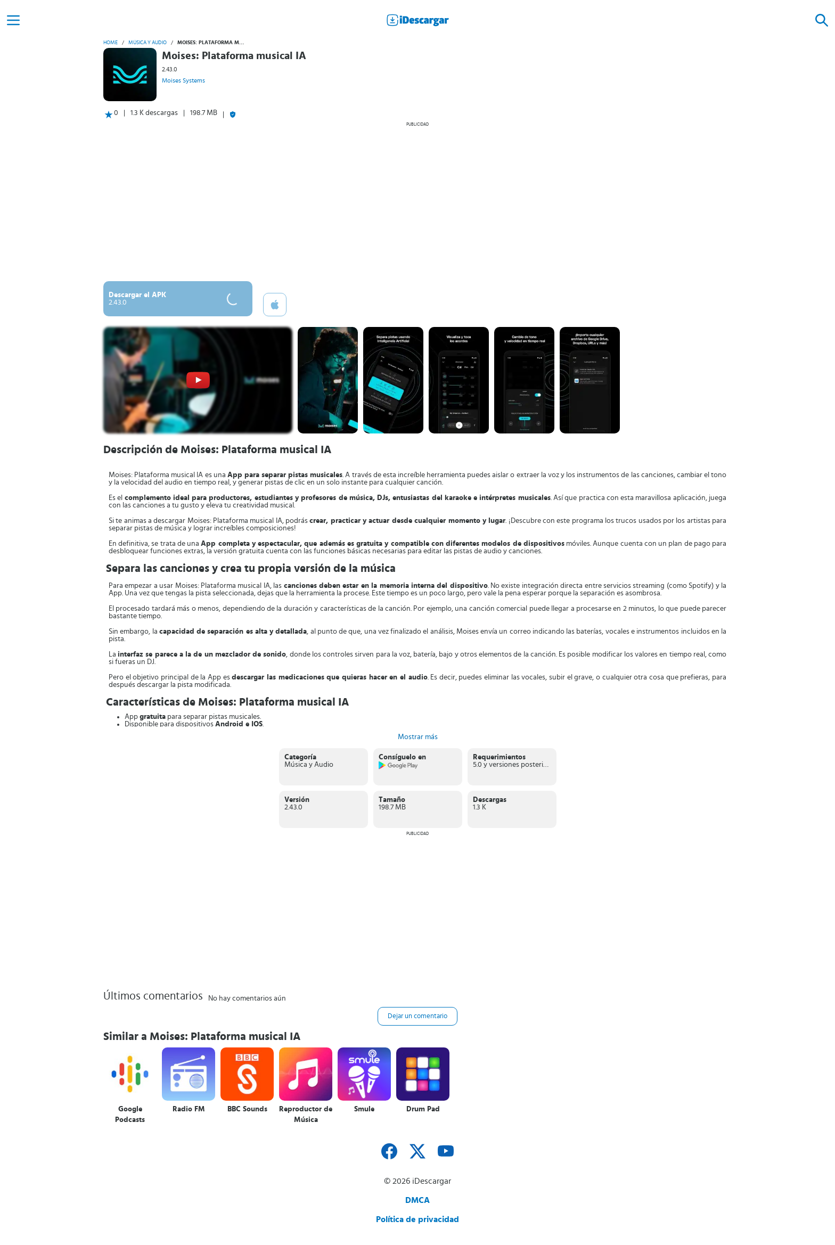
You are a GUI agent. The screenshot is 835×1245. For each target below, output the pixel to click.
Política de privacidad (417, 1219)
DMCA (417, 1200)
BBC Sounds (247, 1109)
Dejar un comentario (417, 1016)
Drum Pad (423, 1109)
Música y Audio (147, 42)
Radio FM (189, 1109)
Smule (364, 1109)
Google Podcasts (130, 1114)
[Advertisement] (417, 201)
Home (110, 42)
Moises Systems (183, 80)
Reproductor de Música (305, 1114)
